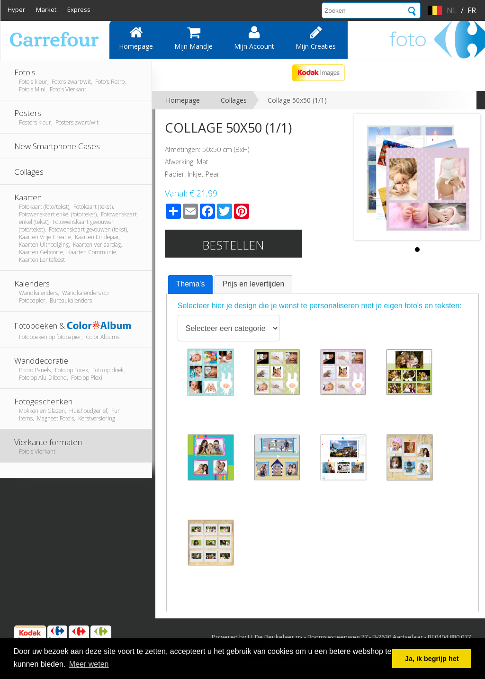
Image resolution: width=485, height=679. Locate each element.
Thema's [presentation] (190, 284)
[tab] (190, 284)
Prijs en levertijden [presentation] (254, 284)
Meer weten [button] (89, 664)
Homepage (136, 38)
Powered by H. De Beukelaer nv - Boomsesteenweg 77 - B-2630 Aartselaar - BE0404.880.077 (341, 637)
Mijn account (254, 38)
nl (452, 10)
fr (471, 10)
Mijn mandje (193, 38)
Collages (234, 100)
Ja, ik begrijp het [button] (432, 658)
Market (46, 9)
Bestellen (233, 245)
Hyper (16, 9)
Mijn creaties (316, 38)
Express (78, 9)
